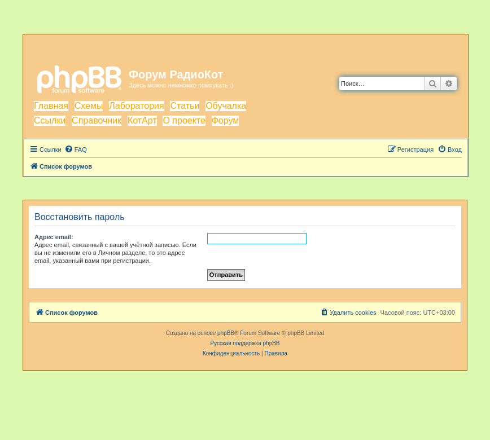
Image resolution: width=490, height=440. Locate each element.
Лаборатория (136, 106)
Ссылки (49, 120)
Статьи (184, 106)
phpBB (225, 333)
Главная (51, 106)
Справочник (96, 120)
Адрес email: (53, 237)
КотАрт (142, 120)
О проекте (184, 120)
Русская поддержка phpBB (244, 343)
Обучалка (225, 106)
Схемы (89, 106)
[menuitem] (75, 149)
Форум (225, 120)
